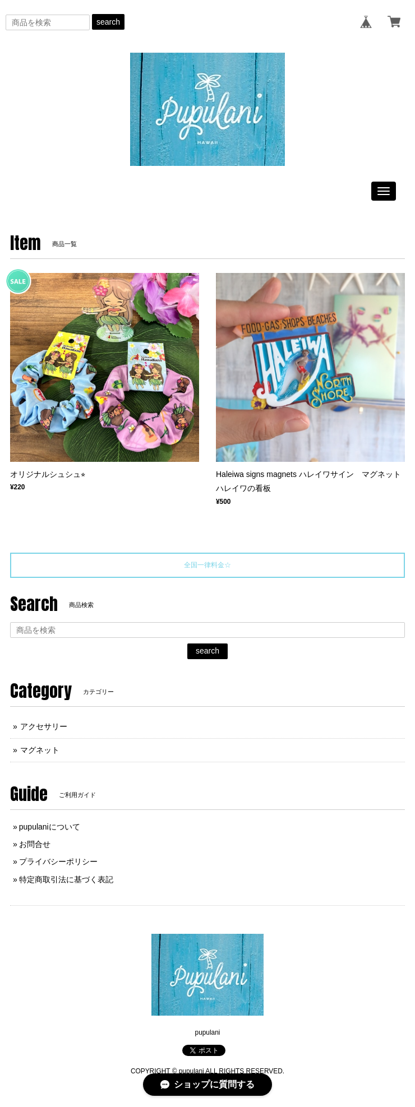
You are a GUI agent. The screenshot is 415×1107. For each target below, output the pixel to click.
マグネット (39, 749)
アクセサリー (43, 726)
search (108, 21)
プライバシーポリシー (58, 861)
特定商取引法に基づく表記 (66, 879)
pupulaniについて (49, 826)
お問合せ (34, 844)
